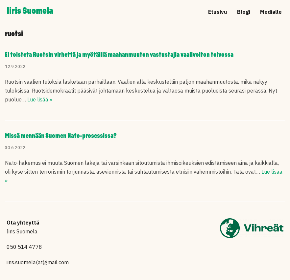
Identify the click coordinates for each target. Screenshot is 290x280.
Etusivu (217, 12)
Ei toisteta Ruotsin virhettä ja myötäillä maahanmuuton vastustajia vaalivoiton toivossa (119, 55)
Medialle (271, 12)
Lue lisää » (39, 99)
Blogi (243, 12)
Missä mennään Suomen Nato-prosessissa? (61, 136)
